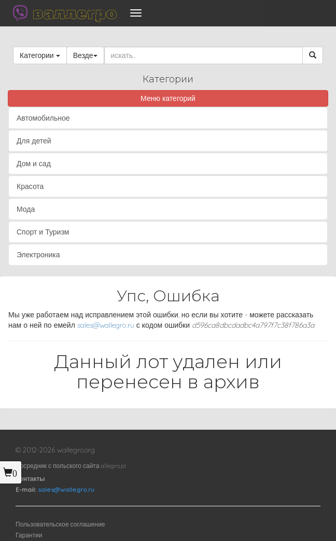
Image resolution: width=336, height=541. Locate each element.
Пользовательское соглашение (60, 524)
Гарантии (29, 535)
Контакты (30, 478)
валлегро (75, 13)
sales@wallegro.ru (105, 325)
